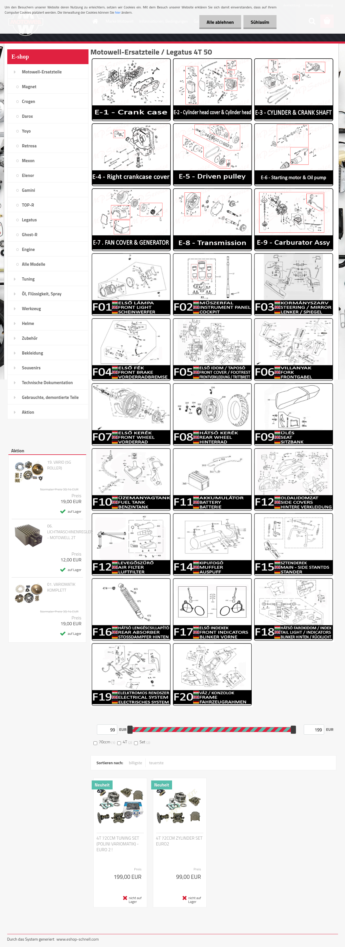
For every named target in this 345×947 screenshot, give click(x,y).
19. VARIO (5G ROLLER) (59, 465)
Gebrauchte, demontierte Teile (50, 397)
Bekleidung (32, 353)
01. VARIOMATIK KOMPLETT (61, 587)
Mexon (28, 160)
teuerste (156, 763)
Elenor (28, 175)
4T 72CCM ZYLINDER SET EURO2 (179, 841)
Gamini (28, 190)
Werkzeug (31, 308)
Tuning (28, 279)
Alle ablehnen (220, 22)
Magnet (29, 86)
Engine (28, 249)
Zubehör (30, 338)
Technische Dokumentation (47, 382)
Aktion (28, 412)
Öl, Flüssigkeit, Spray (42, 293)
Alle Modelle (33, 264)
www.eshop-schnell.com (77, 939)
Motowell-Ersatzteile (42, 71)
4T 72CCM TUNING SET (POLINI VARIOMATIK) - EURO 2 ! (118, 844)
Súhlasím (260, 22)
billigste (135, 763)
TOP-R (28, 205)
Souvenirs (31, 367)
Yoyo (26, 131)
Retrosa (29, 145)
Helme (28, 323)
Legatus (29, 219)
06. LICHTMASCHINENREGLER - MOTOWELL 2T (70, 532)
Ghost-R (29, 234)
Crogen (28, 101)
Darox (27, 116)
